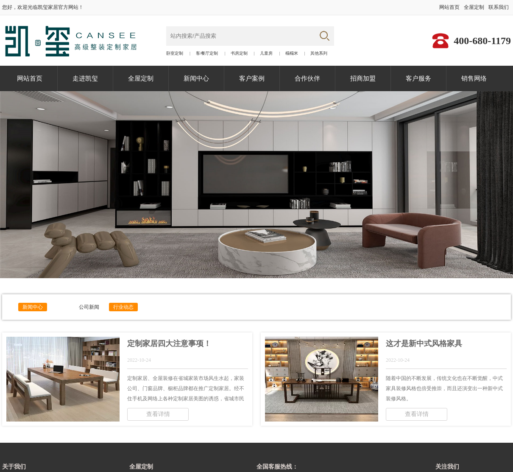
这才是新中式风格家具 (424, 343)
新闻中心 (196, 78)
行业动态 (123, 307)
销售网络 (474, 78)
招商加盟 (363, 78)
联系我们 (498, 7)
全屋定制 (474, 7)
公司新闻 (89, 307)
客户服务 (418, 78)
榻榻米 (291, 53)
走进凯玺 (85, 78)
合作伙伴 (307, 78)
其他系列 (318, 53)
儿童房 (266, 53)
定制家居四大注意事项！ (169, 343)
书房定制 (239, 53)
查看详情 (158, 414)
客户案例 (252, 78)
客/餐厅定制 (207, 53)
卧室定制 (174, 53)
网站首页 (449, 7)
